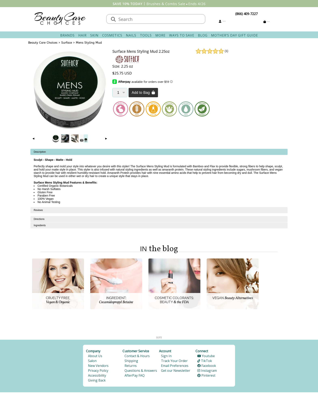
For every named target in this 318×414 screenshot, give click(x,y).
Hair (82, 35)
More (160, 35)
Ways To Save (181, 35)
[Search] (113, 19)
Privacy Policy (98, 370)
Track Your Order (174, 361)
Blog (202, 35)
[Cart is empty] (266, 22)
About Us (95, 356)
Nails (131, 35)
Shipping (131, 361)
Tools (146, 35)
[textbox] (159, 19)
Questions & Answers (141, 370)
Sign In (166, 356)
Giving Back (97, 380)
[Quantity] (120, 92)
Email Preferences (174, 365)
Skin (94, 35)
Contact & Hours (137, 356)
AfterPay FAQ (135, 375)
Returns (131, 365)
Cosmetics (112, 35)
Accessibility (97, 375)
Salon (92, 361)
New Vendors (98, 365)
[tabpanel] (159, 178)
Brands (67, 35)
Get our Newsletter (175, 370)
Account (165, 351)
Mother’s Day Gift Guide (234, 35)
